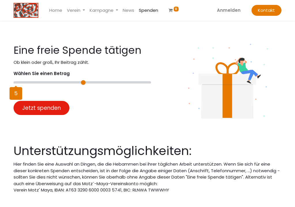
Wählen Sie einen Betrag (42, 73)
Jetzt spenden (41, 108)
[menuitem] (56, 10)
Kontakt (266, 10)
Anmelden (229, 10)
